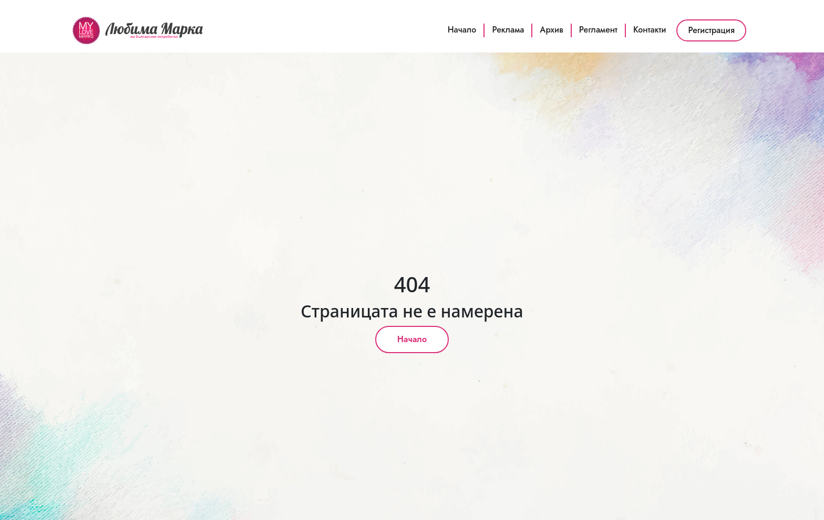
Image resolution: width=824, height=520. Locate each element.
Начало (462, 30)
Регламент (598, 30)
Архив (551, 30)
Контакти (649, 30)
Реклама (508, 30)
